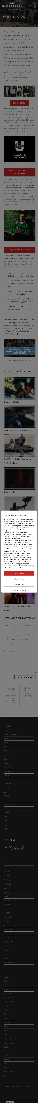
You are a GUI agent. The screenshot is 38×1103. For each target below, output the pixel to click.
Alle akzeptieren (19, 573)
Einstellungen (19, 584)
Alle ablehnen (19, 579)
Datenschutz (15, 590)
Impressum (23, 590)
